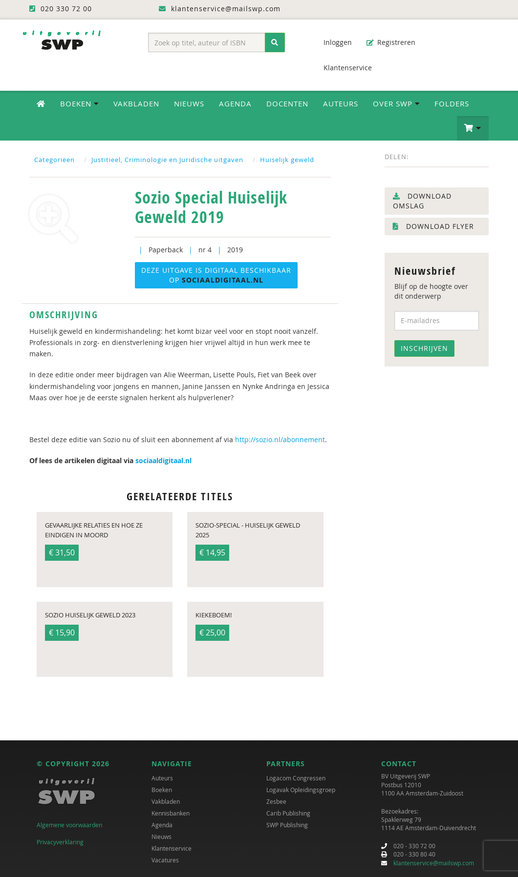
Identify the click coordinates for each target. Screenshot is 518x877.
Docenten (287, 103)
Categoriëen (54, 159)
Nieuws (189, 103)
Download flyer (433, 226)
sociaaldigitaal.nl (163, 460)
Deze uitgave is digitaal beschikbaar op (216, 275)
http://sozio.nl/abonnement (280, 439)
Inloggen (333, 42)
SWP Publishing (287, 825)
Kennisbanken (170, 813)
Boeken (161, 790)
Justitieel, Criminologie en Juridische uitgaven (167, 159)
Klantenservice (343, 67)
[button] (473, 128)
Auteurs (340, 103)
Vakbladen (136, 103)
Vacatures (165, 860)
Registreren (391, 42)
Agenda (235, 103)
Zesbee (276, 802)
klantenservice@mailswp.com (433, 863)
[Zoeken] (275, 42)
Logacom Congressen (295, 778)
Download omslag (422, 200)
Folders (451, 103)
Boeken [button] (79, 103)
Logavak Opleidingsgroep (300, 790)
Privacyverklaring (60, 842)
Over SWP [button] (396, 103)
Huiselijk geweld (287, 159)
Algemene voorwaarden (69, 825)
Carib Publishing (288, 813)
